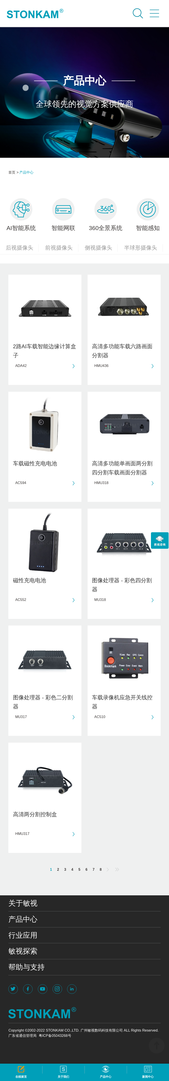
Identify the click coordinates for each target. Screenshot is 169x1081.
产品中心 (26, 172)
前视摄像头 (61, 248)
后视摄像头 (22, 248)
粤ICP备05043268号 (55, 1035)
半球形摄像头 (143, 248)
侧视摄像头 (101, 248)
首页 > (13, 172)
